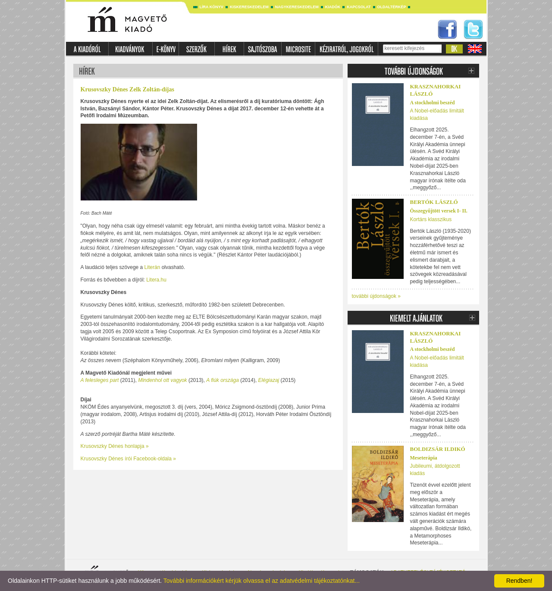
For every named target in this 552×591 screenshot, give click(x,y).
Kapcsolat (358, 7)
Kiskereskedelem (249, 7)
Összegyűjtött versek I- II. (438, 211)
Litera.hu (156, 280)
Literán (152, 267)
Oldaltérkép (391, 7)
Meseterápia (423, 458)
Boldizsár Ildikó (437, 449)
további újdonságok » (376, 296)
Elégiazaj (268, 380)
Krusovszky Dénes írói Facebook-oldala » (128, 459)
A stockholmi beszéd (432, 103)
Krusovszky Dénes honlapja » (115, 446)
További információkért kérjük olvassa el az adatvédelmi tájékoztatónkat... (261, 580)
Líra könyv (211, 7)
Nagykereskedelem (297, 7)
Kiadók (333, 7)
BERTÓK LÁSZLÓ (434, 202)
